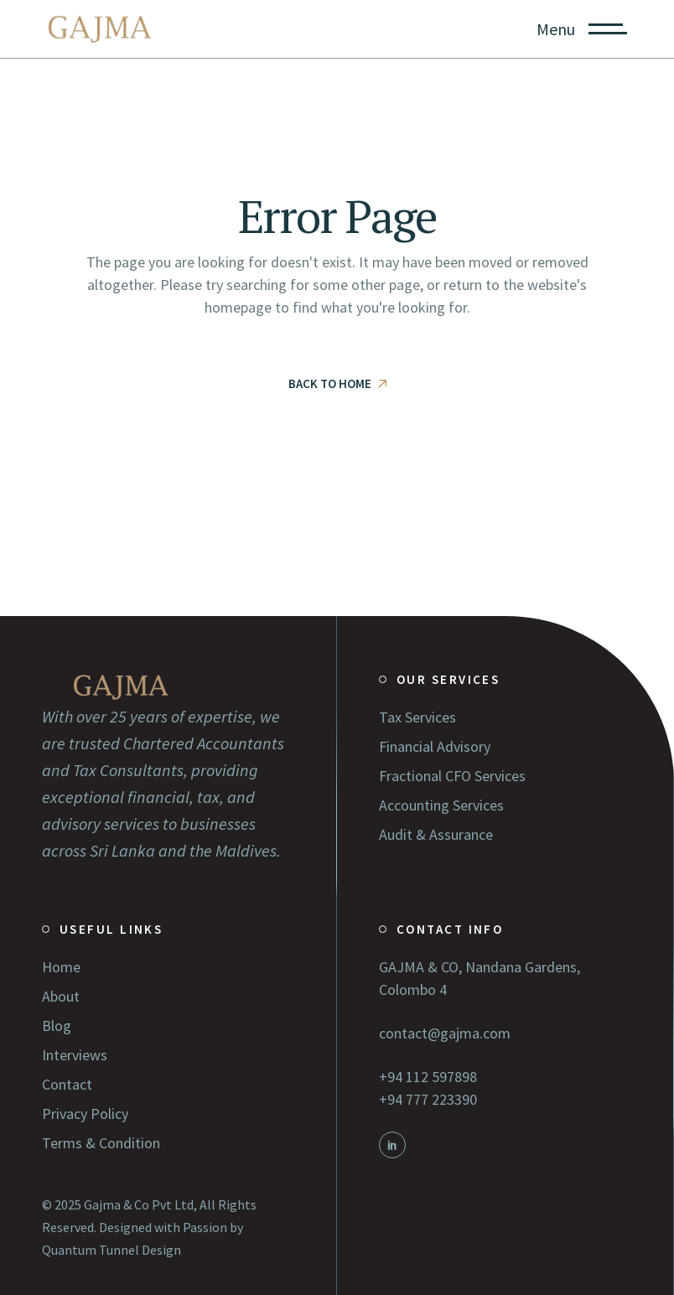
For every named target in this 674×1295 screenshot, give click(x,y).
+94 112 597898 (428, 1076)
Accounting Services (441, 805)
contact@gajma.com (445, 1033)
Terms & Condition (101, 1143)
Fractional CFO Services (452, 775)
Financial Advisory (434, 746)
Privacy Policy (85, 1113)
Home (61, 966)
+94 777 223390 (428, 1099)
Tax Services (417, 717)
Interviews (74, 1054)
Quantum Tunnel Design (111, 1249)
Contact (67, 1084)
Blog (56, 1025)
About (61, 996)
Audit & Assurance (436, 834)
